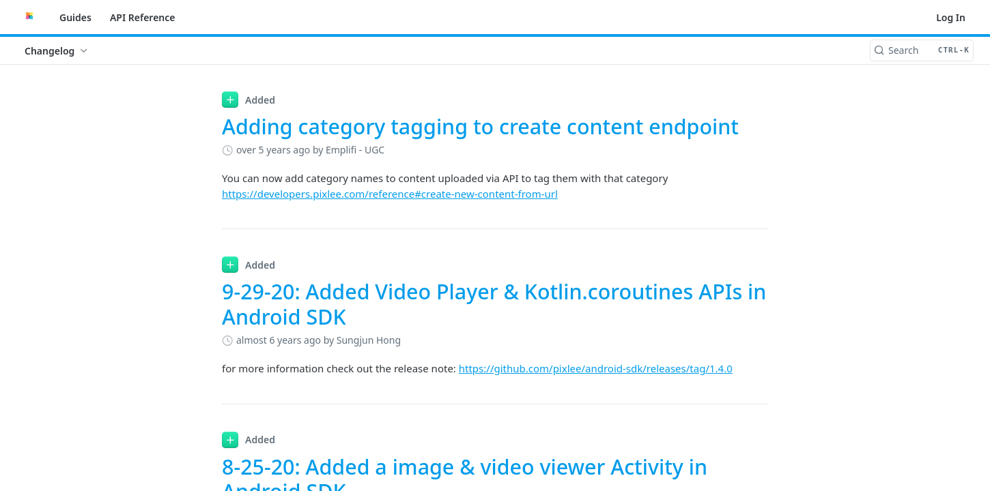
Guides (75, 17)
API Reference (142, 17)
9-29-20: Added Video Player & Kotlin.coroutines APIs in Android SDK (494, 304)
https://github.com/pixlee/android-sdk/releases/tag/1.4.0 (596, 368)
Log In (950, 17)
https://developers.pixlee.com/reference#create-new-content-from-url (390, 193)
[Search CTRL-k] (922, 50)
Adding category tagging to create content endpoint (480, 126)
